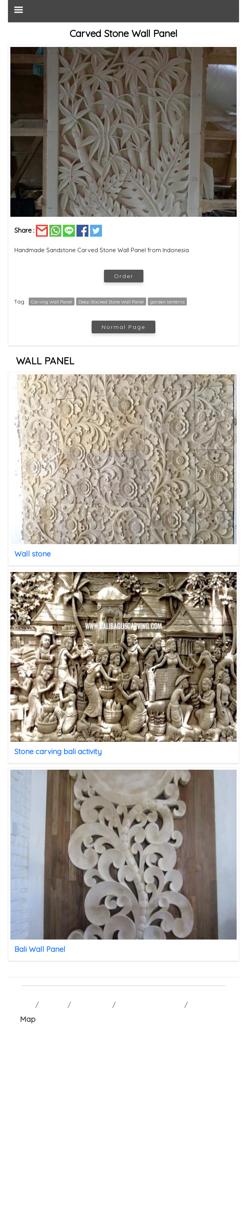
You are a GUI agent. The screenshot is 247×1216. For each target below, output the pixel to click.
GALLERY (53, 1005)
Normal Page (123, 327)
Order (123, 276)
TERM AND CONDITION (150, 1005)
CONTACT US (92, 1005)
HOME (25, 1005)
